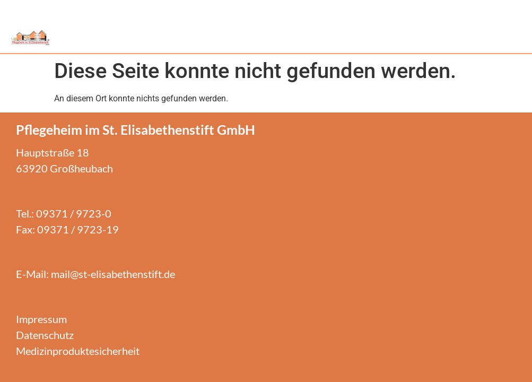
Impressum (41, 318)
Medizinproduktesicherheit (77, 350)
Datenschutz (45, 334)
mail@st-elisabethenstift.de (113, 273)
